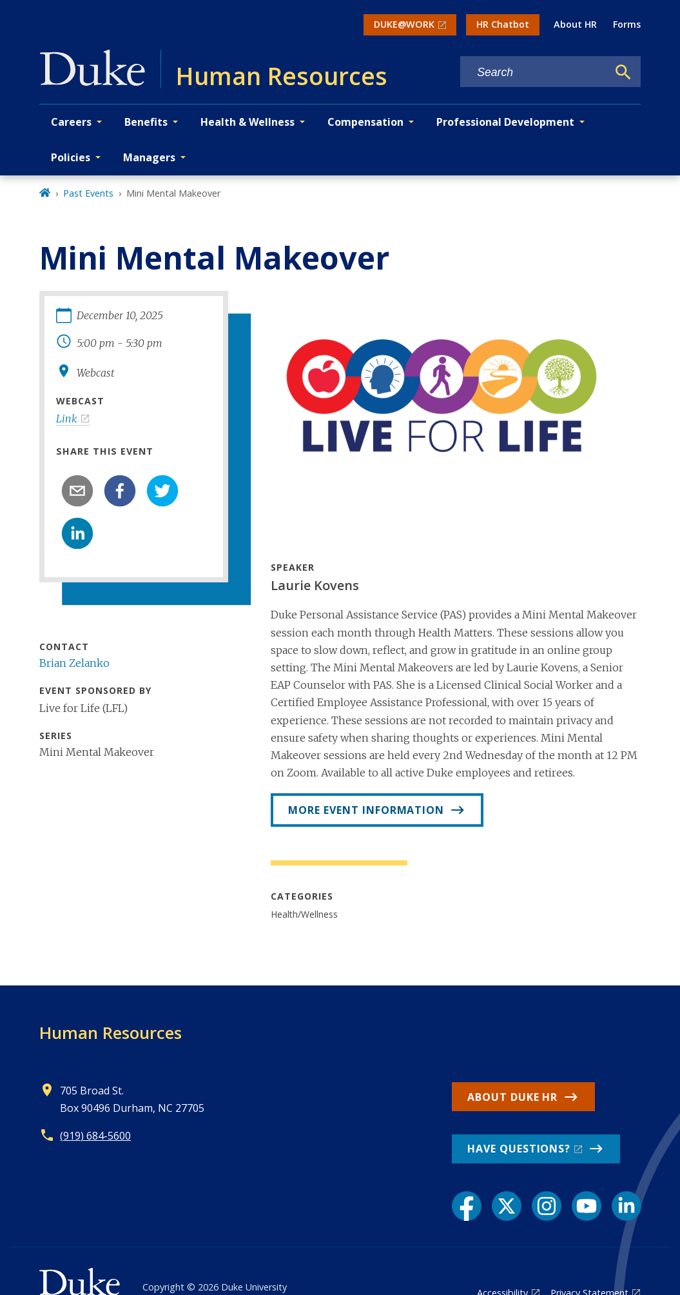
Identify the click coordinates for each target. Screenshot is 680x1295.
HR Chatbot (502, 24)
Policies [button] (70, 157)
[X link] (506, 1206)
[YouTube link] (586, 1206)
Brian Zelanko (74, 663)
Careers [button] (71, 122)
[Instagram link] (546, 1206)
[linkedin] (77, 533)
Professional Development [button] (505, 122)
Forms (627, 24)
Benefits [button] (146, 122)
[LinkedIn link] (626, 1206)
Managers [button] (149, 157)
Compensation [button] (365, 122)
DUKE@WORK (404, 24)
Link (66, 418)
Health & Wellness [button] (247, 122)
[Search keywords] (534, 72)
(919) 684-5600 (95, 1136)
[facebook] (120, 491)
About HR (575, 24)
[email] (77, 491)
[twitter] (162, 491)
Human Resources (110, 1032)
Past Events (88, 193)
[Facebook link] (466, 1206)
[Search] (623, 72)
